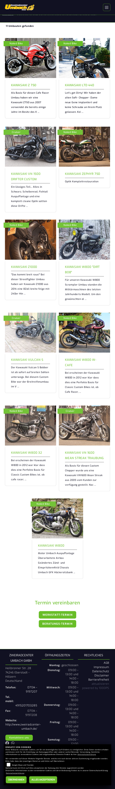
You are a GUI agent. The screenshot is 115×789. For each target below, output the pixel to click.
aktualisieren (100, 684)
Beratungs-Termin (57, 624)
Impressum (101, 667)
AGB (106, 663)
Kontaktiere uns (19, 737)
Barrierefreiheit (98, 679)
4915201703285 (26, 705)
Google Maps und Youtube (23, 765)
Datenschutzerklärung (87, 754)
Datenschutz (100, 671)
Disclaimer (101, 675)
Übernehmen (16, 779)
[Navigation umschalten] (107, 7)
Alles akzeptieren (43, 779)
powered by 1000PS (95, 688)
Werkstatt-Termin (58, 615)
